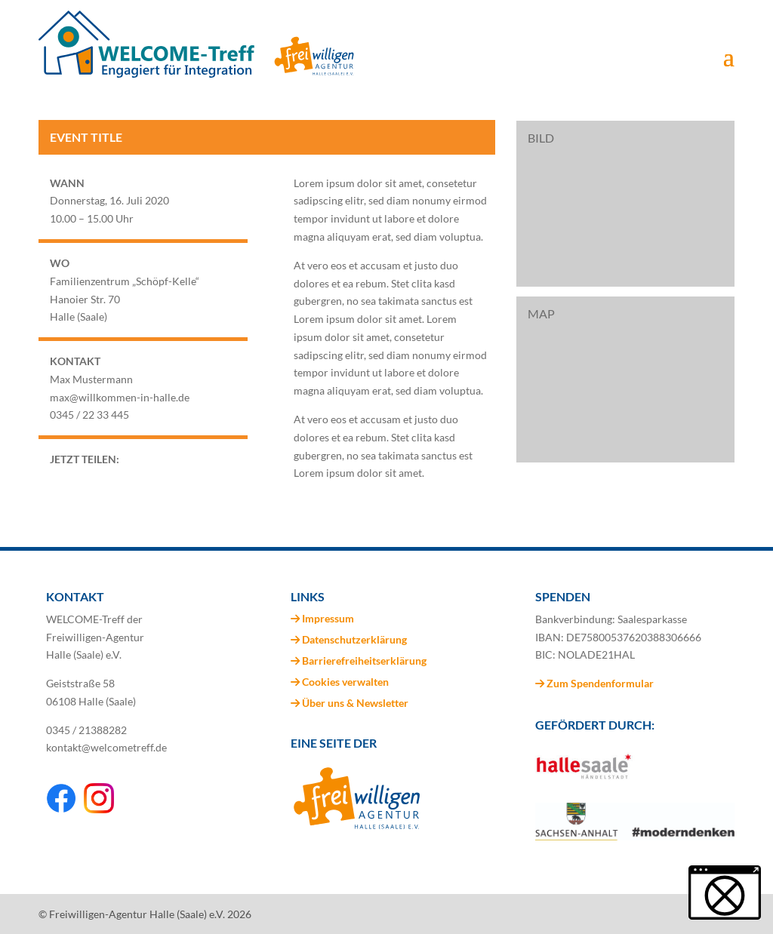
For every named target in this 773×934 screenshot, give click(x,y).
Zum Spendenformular (594, 683)
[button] (724, 892)
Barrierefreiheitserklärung (364, 660)
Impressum (328, 618)
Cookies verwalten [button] (345, 681)
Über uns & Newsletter (355, 702)
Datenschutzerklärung (354, 639)
